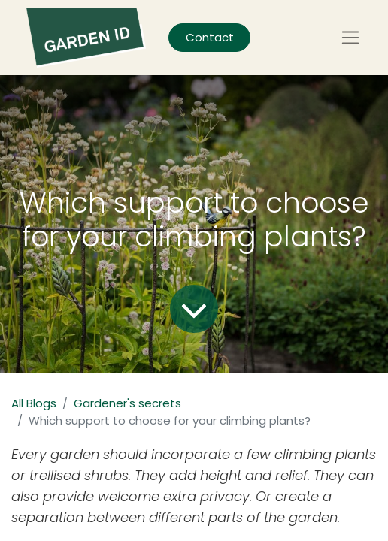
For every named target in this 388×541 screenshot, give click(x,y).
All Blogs (33, 403)
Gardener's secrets (127, 403)
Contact (210, 37)
